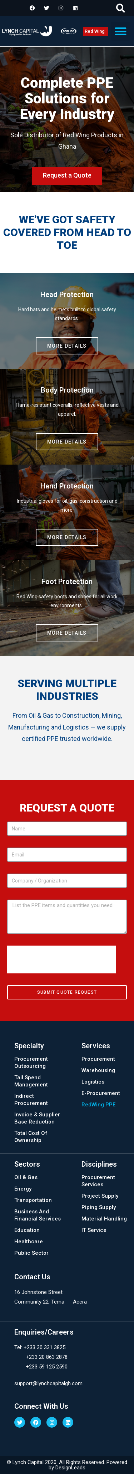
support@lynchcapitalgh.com (48, 1383)
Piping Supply (98, 1207)
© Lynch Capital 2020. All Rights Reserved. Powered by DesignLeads (67, 1465)
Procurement (98, 1059)
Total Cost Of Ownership (31, 1136)
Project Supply (99, 1196)
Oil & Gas (26, 1177)
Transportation (33, 1200)
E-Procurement (100, 1093)
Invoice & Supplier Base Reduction (37, 1118)
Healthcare (28, 1241)
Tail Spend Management (31, 1081)
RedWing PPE (98, 1104)
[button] (121, 8)
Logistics (92, 1082)
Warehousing (98, 1070)
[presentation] (61, 959)
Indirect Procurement (31, 1099)
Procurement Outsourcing (31, 1062)
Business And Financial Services (37, 1215)
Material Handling (104, 1218)
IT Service (93, 1230)
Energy (22, 1189)
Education (27, 1230)
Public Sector (31, 1253)
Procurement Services (98, 1181)
